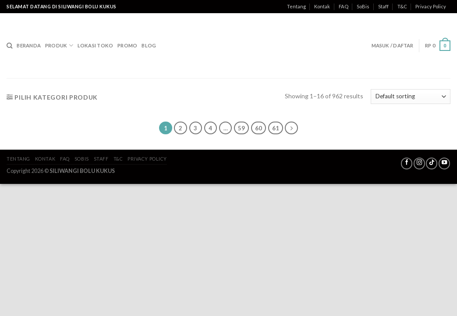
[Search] (9, 46)
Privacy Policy (430, 6)
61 (275, 128)
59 (241, 128)
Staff (383, 6)
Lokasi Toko (95, 45)
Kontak (322, 6)
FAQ (343, 6)
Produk (59, 45)
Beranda (29, 45)
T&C (402, 6)
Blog (149, 45)
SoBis (363, 6)
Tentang (296, 6)
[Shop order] (410, 96)
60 (258, 128)
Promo (127, 45)
